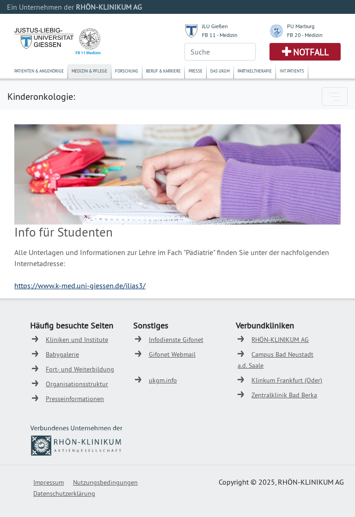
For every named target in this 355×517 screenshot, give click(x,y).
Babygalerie (62, 354)
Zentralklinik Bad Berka (284, 395)
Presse (195, 70)
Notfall (311, 52)
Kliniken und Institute (77, 339)
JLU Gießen (215, 26)
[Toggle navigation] (335, 96)
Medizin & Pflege (89, 70)
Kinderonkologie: (41, 96)
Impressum (48, 482)
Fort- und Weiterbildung (80, 369)
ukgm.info (163, 380)
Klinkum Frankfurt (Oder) (286, 380)
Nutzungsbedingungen (105, 482)
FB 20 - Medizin (305, 34)
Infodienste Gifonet (176, 339)
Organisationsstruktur (77, 384)
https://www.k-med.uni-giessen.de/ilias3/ (80, 285)
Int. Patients (292, 70)
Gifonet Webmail (172, 354)
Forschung (126, 70)
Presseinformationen (75, 399)
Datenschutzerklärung (64, 493)
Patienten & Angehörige (39, 70)
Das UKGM (220, 70)
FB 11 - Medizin (220, 34)
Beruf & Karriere (163, 70)
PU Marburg (300, 26)
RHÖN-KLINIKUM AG (280, 339)
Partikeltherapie (255, 70)
